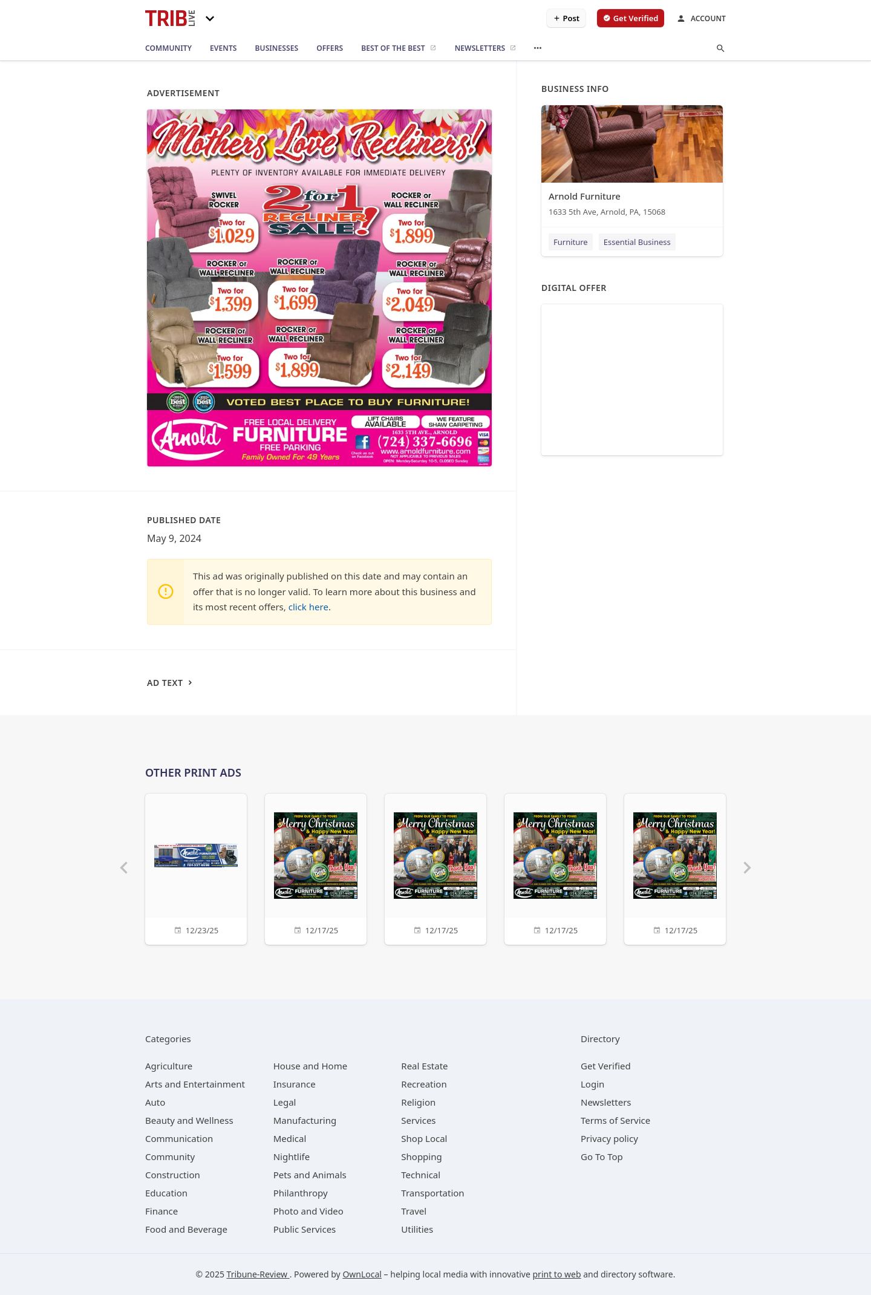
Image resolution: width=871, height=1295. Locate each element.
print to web (557, 1274)
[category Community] (170, 1156)
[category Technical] (420, 1175)
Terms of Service (615, 1120)
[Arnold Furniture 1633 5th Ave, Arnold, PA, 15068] (632, 163)
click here (308, 607)
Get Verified (606, 1066)
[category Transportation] (432, 1193)
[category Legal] (284, 1102)
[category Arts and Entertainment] (195, 1084)
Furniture (570, 241)
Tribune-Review (258, 1274)
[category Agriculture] (168, 1066)
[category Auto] (155, 1102)
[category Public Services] (304, 1229)
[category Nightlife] (291, 1156)
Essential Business (637, 241)
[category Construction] (172, 1175)
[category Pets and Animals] (310, 1175)
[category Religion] (418, 1102)
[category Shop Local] (424, 1138)
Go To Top (602, 1156)
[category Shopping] (421, 1156)
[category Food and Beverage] (186, 1229)
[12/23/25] (196, 868)
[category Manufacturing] (305, 1120)
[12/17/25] (315, 868)
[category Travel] (413, 1211)
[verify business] (630, 18)
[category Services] (418, 1120)
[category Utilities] (417, 1229)
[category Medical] (290, 1138)
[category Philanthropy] (300, 1193)
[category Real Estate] (424, 1066)
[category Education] (166, 1193)
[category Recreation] (423, 1084)
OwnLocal (362, 1274)
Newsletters (606, 1102)
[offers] (329, 48)
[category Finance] (161, 1211)
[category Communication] (179, 1138)
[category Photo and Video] (308, 1211)
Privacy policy (609, 1138)
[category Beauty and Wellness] (189, 1120)
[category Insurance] (294, 1084)
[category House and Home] (310, 1066)
